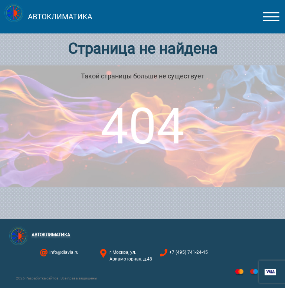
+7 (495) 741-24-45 (188, 252)
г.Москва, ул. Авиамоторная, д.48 (130, 256)
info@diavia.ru (64, 252)
